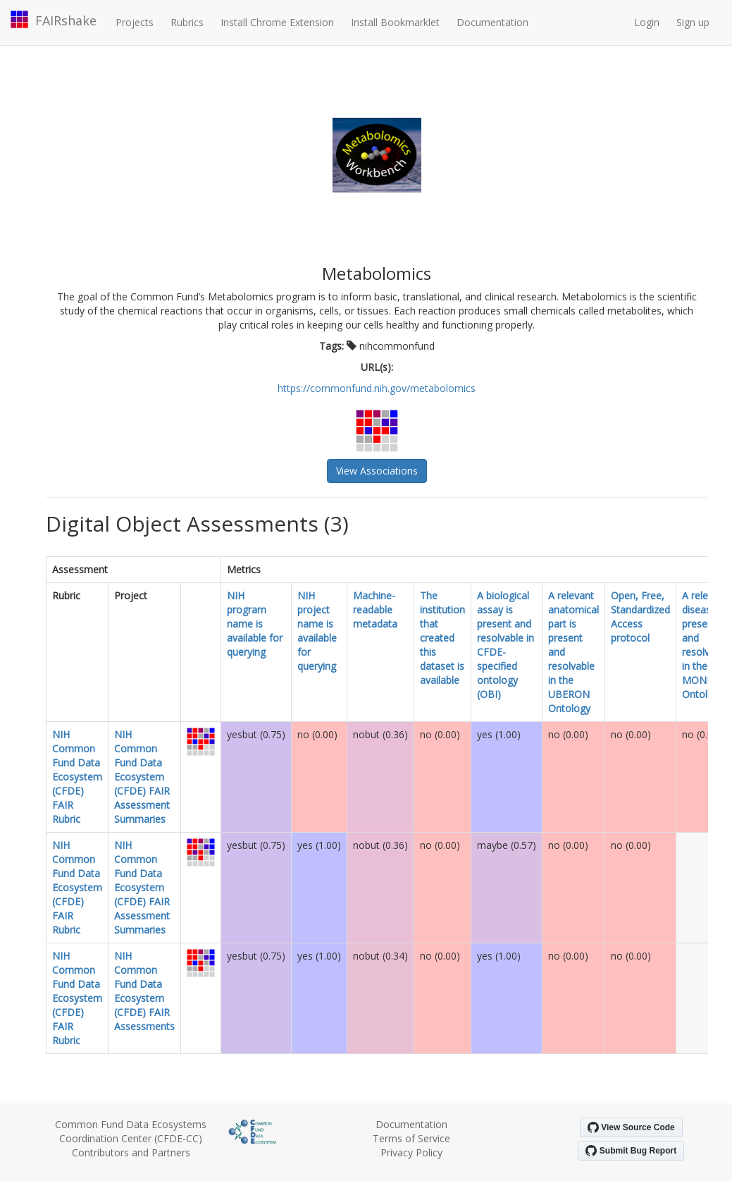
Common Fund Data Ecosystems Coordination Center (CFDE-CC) (130, 1131)
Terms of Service (411, 1138)
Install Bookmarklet (395, 22)
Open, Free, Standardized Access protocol (640, 616)
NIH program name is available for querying (255, 624)
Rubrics (187, 22)
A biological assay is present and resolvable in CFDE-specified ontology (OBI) (505, 645)
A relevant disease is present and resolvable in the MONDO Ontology (705, 645)
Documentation (492, 22)
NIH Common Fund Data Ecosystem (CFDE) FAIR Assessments (144, 991)
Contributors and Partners (131, 1152)
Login (646, 22)
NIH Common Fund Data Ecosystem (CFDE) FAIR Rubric (77, 777)
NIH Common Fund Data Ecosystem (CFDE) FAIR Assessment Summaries (142, 777)
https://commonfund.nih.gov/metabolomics (377, 388)
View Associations (377, 470)
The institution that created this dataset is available (442, 638)
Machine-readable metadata (375, 609)
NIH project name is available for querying (317, 631)
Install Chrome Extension (277, 22)
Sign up (692, 22)
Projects (135, 22)
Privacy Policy (411, 1152)
